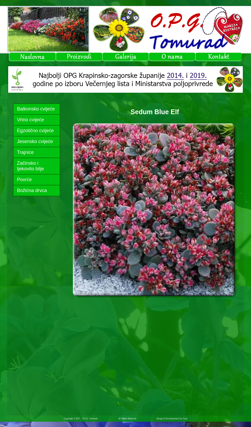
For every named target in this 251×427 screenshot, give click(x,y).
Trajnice (25, 152)
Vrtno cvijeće (30, 119)
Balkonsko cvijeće (36, 109)
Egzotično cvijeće (35, 130)
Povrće (24, 179)
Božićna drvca (32, 190)
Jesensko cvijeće (35, 141)
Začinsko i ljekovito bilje (30, 166)
